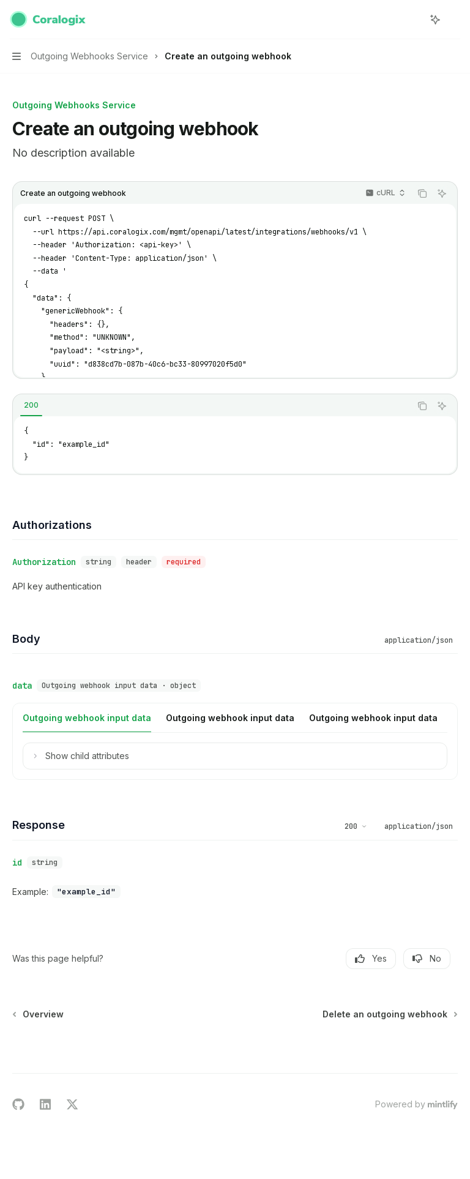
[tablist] (211, 405)
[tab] (31, 405)
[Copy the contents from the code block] (422, 193)
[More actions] (454, 19)
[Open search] (412, 19)
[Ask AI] (442, 193)
